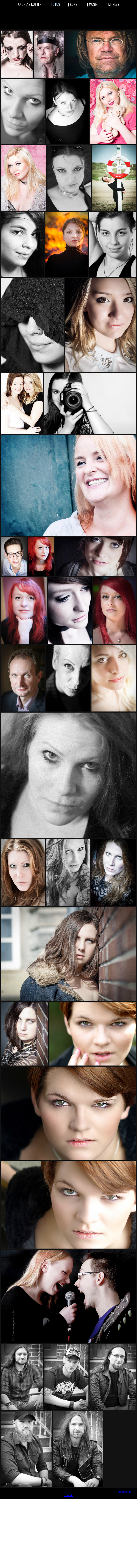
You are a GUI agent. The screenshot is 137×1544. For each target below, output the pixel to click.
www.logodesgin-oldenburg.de (96, 1501)
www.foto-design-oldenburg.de (56, 1501)
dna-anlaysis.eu (119, 1539)
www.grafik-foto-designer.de (65, 1501)
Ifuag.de (117, 1535)
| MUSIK (92, 4)
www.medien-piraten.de (101, 1501)
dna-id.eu (23, 1542)
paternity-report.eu (41, 1542)
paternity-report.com (65, 1542)
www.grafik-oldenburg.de (75, 1501)
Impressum (124, 1491)
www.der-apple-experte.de (47, 1501)
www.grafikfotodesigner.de (83, 1501)
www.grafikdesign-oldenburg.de (77, 1501)
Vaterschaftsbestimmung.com (18, 1539)
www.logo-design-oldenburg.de (92, 1501)
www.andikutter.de (39, 1501)
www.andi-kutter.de (37, 1501)
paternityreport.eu (90, 1542)
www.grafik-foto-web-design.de (68, 1501)
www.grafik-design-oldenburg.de (59, 1501)
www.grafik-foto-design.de (62, 1501)
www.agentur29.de (33, 1501)
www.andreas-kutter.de (42, 1501)
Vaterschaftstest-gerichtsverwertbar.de (61, 1535)
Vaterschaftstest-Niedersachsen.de (60, 1532)
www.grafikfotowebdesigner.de (89, 1501)
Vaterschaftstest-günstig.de (100, 1532)
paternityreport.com (114, 1542)
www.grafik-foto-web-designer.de (71, 1501)
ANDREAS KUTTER (29, 4)
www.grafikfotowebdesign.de (86, 1501)
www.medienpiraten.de (104, 1501)
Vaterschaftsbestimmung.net (55, 1539)
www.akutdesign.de (35, 1501)
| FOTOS (55, 4)
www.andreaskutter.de (44, 1501)
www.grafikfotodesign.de (81, 1501)
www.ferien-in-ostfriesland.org (53, 1501)
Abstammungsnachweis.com (91, 1539)
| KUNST (73, 4)
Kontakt (68, 1495)
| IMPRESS (112, 4)
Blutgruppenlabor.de (98, 1535)
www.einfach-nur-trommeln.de (49, 1501)
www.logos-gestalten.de (99, 1501)
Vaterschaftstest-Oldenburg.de (19, 1532)
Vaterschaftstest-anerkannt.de (18, 1535)
